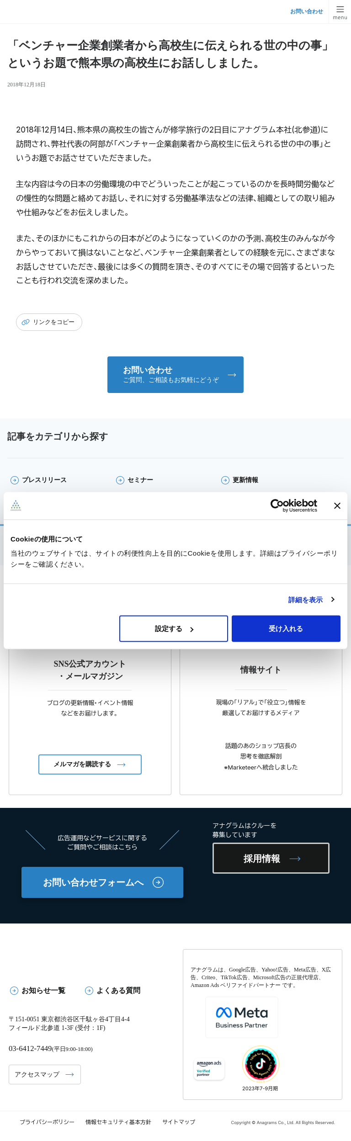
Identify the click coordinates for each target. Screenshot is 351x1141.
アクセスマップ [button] (37, 1074)
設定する (174, 628)
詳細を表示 (305, 599)
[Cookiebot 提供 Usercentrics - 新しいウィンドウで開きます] (277, 505)
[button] (175, 374)
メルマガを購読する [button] (82, 764)
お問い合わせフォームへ (93, 882)
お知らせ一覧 (43, 990)
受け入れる (286, 628)
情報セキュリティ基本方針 (118, 1122)
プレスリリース (44, 480)
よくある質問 (118, 990)
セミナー (140, 480)
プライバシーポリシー (47, 1122)
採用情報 (262, 859)
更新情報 (245, 480)
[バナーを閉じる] (337, 505)
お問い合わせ (306, 11)
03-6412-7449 (30, 1048)
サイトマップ (178, 1122)
